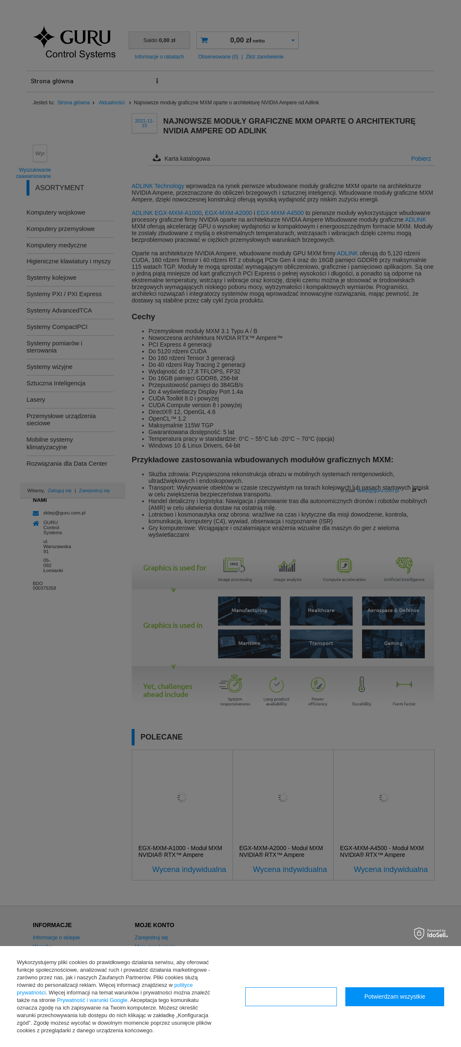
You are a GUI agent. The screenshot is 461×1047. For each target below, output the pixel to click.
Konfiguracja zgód (291, 996)
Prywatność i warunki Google (92, 1000)
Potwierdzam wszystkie (394, 996)
